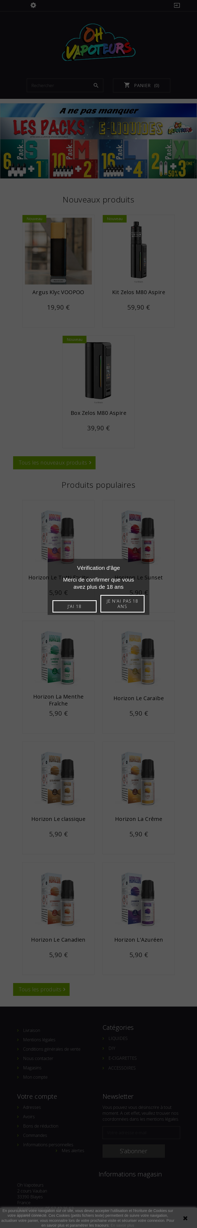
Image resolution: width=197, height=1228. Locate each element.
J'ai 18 (74, 606)
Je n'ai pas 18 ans (122, 603)
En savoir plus (122, 1225)
